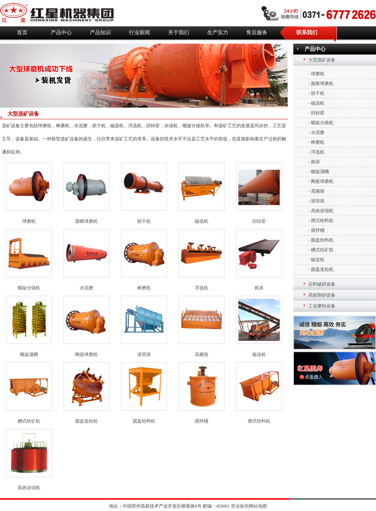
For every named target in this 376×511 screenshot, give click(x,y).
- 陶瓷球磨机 (321, 181)
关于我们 (178, 32)
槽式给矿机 (29, 421)
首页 (22, 32)
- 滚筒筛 (316, 201)
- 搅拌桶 (316, 230)
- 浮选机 (316, 152)
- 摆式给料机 (321, 220)
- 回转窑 (316, 113)
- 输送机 (316, 259)
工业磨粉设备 (321, 306)
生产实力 (217, 32)
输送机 (259, 354)
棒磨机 (144, 287)
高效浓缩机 (29, 487)
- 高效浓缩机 (321, 210)
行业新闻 (139, 32)
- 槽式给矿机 (321, 249)
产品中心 (61, 32)
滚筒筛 (144, 354)
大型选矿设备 (321, 59)
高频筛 (201, 354)
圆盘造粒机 (86, 421)
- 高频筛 (316, 191)
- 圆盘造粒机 (321, 269)
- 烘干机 (316, 93)
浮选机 (201, 287)
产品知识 (100, 32)
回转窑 (259, 221)
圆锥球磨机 (86, 221)
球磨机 (29, 221)
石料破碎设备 (321, 284)
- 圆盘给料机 (321, 240)
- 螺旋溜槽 (318, 171)
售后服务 (256, 32)
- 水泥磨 (316, 132)
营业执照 (240, 506)
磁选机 (201, 221)
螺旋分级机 (29, 287)
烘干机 (144, 221)
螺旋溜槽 (29, 354)
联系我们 (306, 32)
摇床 (259, 287)
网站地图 (258, 506)
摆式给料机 (259, 421)
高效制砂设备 (321, 295)
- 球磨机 (316, 73)
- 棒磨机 (316, 142)
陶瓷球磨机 (86, 354)
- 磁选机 (316, 103)
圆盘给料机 (144, 421)
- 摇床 (314, 161)
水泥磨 (86, 287)
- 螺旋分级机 (321, 122)
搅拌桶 (201, 421)
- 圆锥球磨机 (321, 83)
